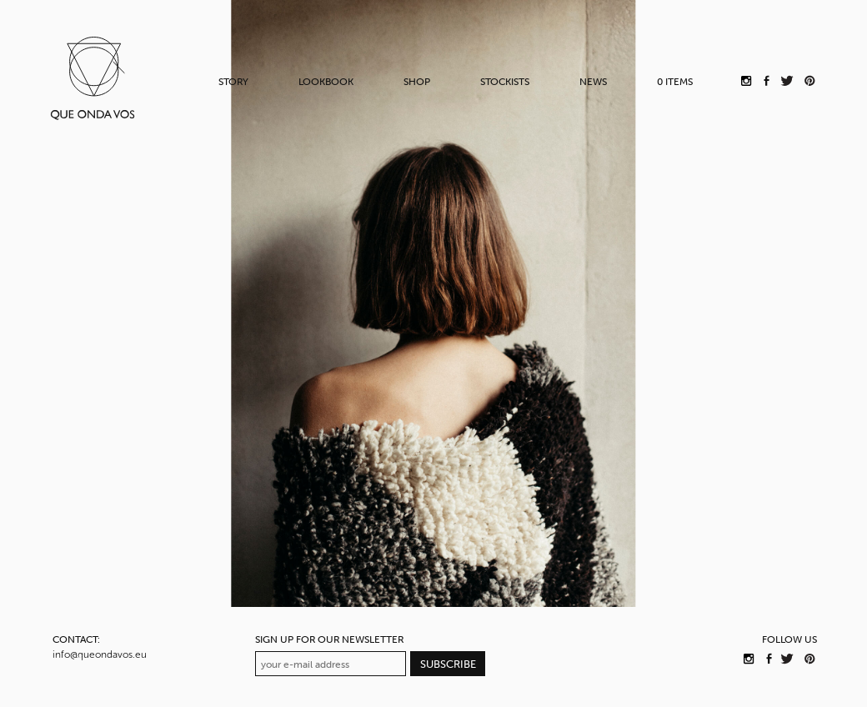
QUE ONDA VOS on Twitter (787, 658)
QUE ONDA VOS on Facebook (769, 658)
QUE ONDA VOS (92, 78)
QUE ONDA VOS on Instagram (748, 658)
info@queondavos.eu (100, 654)
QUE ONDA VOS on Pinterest (808, 658)
